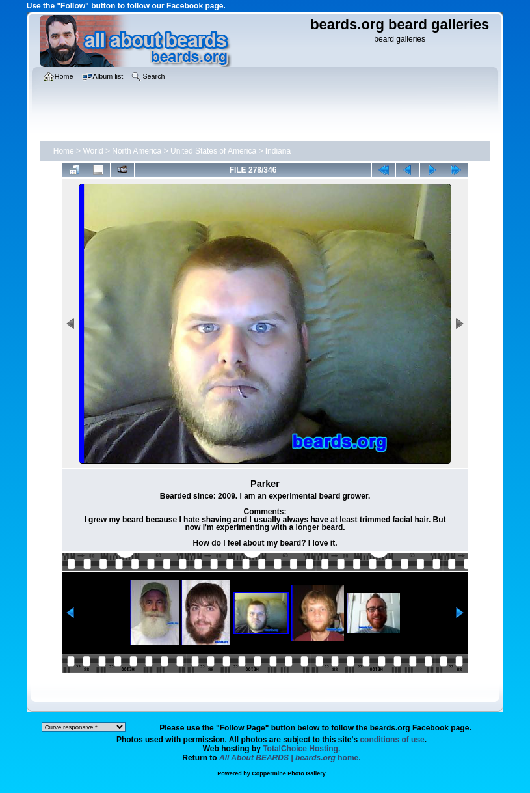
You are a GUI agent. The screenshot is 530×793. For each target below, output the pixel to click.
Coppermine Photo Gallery (289, 773)
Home (63, 151)
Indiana (278, 151)
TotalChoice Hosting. (301, 748)
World (93, 151)
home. (290, 757)
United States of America (213, 151)
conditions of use (392, 739)
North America (136, 151)
